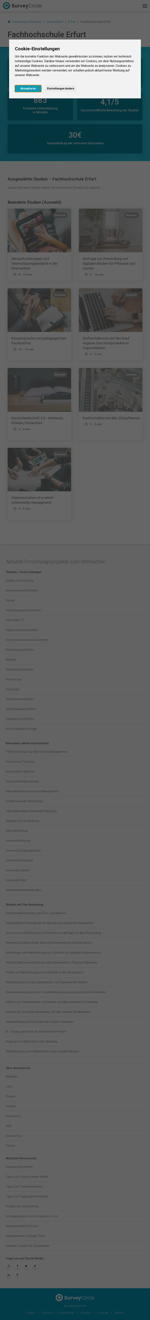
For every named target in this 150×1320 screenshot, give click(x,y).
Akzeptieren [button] (28, 88)
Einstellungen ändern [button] (60, 88)
